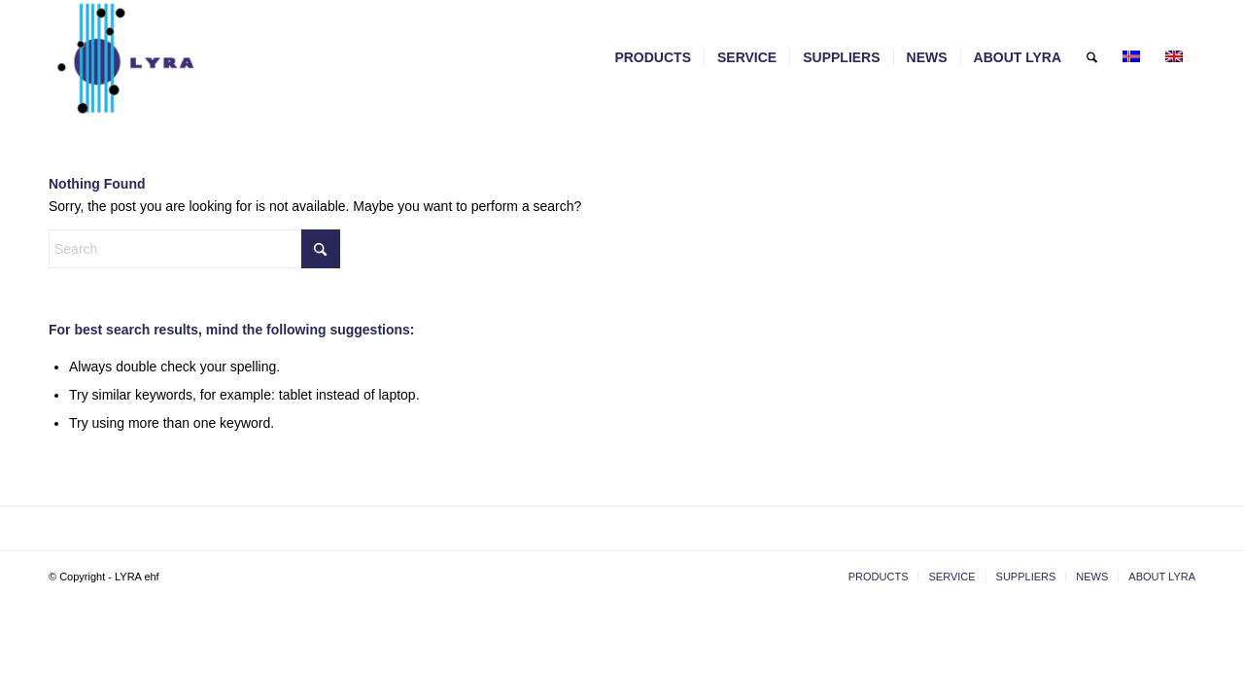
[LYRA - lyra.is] (173, 57)
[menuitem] (653, 57)
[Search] (1092, 57)
